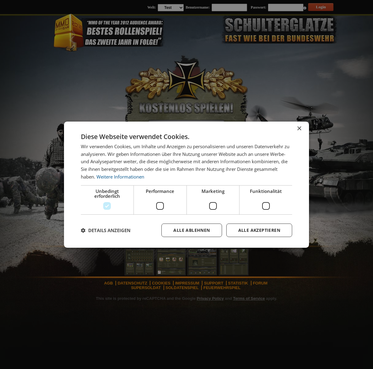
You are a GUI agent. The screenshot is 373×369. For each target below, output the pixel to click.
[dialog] (186, 184)
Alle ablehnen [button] (191, 230)
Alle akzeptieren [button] (259, 230)
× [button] (299, 128)
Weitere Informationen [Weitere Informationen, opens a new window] (120, 177)
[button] (105, 230)
